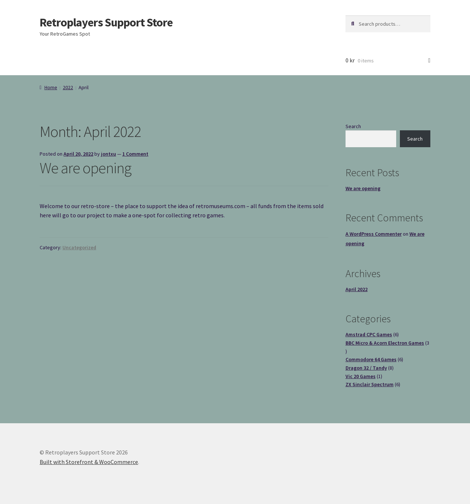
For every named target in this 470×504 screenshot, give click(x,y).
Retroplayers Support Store (106, 22)
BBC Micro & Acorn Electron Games (385, 343)
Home (50, 87)
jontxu (108, 154)
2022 (68, 87)
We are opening (85, 167)
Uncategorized (79, 247)
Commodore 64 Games (371, 359)
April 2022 (357, 289)
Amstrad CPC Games (369, 334)
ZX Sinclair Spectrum (370, 384)
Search (353, 126)
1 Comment (135, 154)
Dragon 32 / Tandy (366, 368)
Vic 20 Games (361, 376)
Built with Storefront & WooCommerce (89, 461)
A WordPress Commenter (374, 234)
